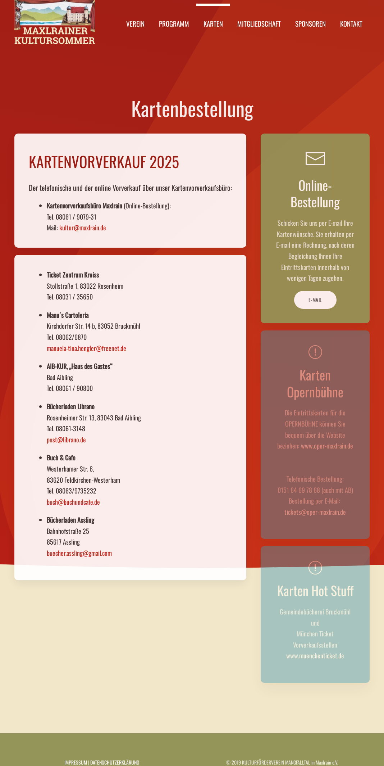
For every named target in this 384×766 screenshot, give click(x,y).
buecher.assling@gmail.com (79, 553)
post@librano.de (66, 439)
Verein (135, 23)
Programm (174, 23)
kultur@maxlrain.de (82, 227)
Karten (213, 23)
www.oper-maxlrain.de (327, 445)
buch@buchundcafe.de (73, 501)
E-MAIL (315, 299)
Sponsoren (310, 23)
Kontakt (351, 23)
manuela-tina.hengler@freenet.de (86, 348)
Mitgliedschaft (259, 23)
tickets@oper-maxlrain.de (315, 512)
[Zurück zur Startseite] (54, 23)
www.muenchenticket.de (315, 655)
